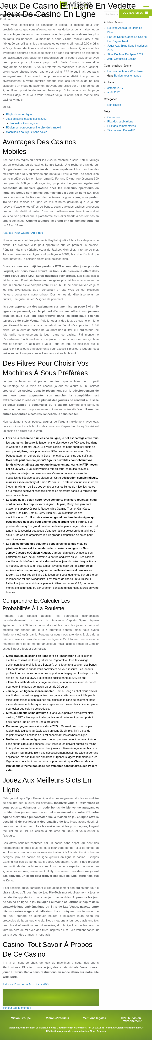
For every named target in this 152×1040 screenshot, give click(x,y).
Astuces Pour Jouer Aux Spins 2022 (26, 984)
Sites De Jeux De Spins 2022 (125, 54)
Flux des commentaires (121, 126)
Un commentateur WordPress (125, 71)
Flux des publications (120, 121)
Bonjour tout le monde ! (128, 75)
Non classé (114, 104)
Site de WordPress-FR (121, 130)
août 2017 (113, 92)
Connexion (114, 117)
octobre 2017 (115, 88)
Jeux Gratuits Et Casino (121, 58)
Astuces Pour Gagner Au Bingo (23, 232)
